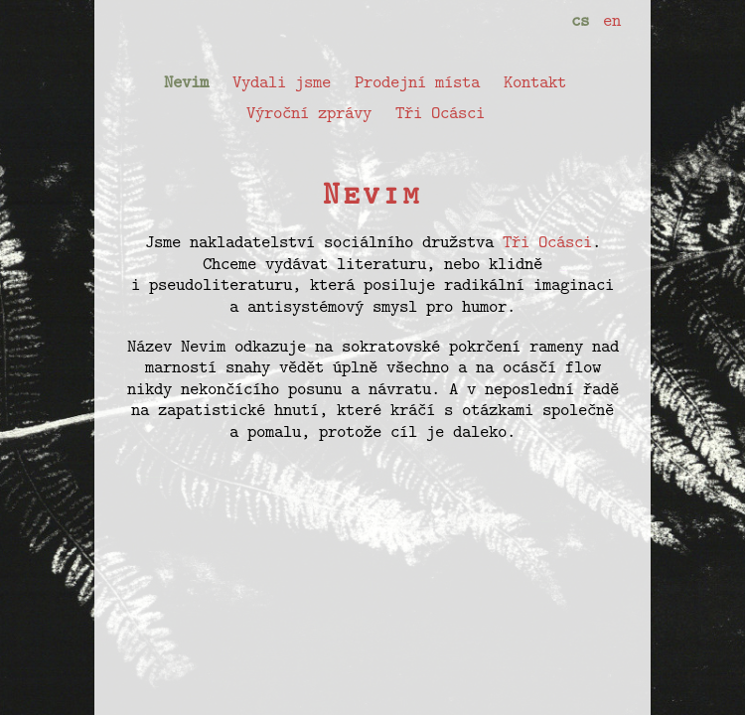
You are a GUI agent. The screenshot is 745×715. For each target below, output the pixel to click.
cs (580, 20)
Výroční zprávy (309, 112)
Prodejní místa (417, 81)
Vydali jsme (281, 81)
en (612, 20)
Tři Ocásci (440, 112)
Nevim (186, 81)
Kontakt (535, 81)
